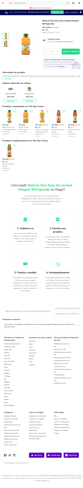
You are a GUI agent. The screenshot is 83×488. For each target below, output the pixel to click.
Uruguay (32, 365)
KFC (5, 379)
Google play (54, 455)
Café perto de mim (60, 383)
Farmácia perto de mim (11, 430)
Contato (56, 433)
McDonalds (7, 364)
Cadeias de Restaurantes (12, 344)
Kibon (6, 402)
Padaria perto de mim (61, 364)
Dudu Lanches (8, 391)
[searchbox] (38, 3)
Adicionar (10, 101)
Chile (30, 347)
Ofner (6, 367)
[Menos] (46, 52)
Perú (30, 362)
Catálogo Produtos (10, 416)
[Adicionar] (14, 111)
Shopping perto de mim (11, 436)
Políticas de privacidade (61, 427)
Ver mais (8, 79)
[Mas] (58, 52)
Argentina (32, 341)
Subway (6, 353)
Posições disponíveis (35, 425)
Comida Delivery (59, 375)
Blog (55, 416)
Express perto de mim (11, 433)
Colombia (32, 350)
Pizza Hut (7, 356)
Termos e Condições (71, 12)
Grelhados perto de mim (62, 361)
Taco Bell (7, 388)
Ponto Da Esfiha (9, 361)
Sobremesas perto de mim (62, 358)
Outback (7, 370)
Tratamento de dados (61, 430)
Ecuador (31, 356)
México (31, 359)
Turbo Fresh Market (10, 445)
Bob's (6, 397)
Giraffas (6, 385)
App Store (36, 455)
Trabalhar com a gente (36, 419)
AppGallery (71, 455)
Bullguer (7, 373)
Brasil (31, 344)
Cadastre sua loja (34, 422)
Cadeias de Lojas (9, 347)
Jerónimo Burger (9, 405)
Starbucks (7, 358)
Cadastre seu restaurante (37, 416)
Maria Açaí (7, 394)
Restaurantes (8, 422)
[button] (41, 8)
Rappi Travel (8, 442)
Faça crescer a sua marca (37, 433)
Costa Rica (32, 353)
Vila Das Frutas (54, 39)
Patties (6, 399)
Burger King (8, 350)
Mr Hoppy (7, 376)
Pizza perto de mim (60, 349)
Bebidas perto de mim (11, 439)
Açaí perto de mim (60, 366)
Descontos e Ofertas (11, 419)
